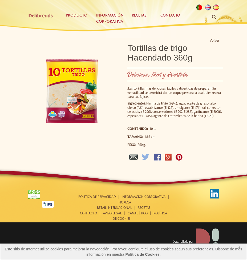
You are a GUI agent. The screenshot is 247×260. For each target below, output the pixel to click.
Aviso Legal (112, 213)
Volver (214, 40)
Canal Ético (138, 213)
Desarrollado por (196, 241)
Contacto (170, 15)
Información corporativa (143, 197)
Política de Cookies (142, 254)
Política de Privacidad (97, 197)
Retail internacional (114, 208)
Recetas (139, 15)
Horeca (125, 202)
